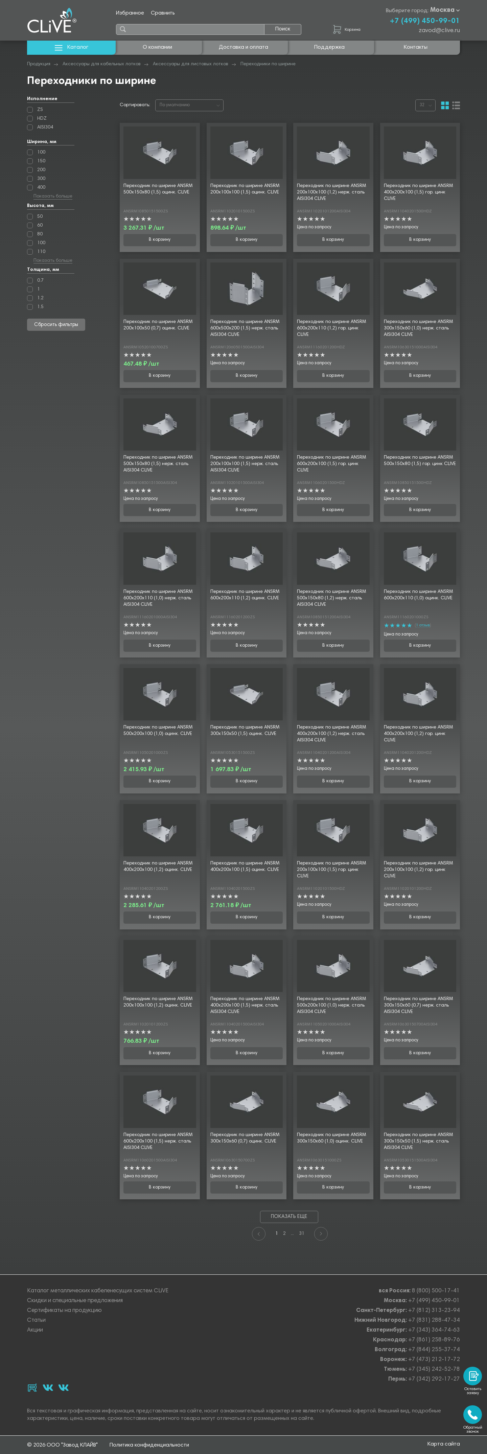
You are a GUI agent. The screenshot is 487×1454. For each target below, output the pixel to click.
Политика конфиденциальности (149, 1445)
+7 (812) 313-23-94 (434, 1311)
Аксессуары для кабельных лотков (102, 64)
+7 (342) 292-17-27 (434, 1379)
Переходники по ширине (268, 64)
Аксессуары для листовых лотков (190, 64)
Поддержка (329, 47)
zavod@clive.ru (439, 31)
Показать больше (52, 197)
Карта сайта (443, 1445)
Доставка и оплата (243, 47)
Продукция (38, 64)
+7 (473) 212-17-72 (434, 1360)
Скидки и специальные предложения (75, 1301)
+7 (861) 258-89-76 (434, 1340)
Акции (35, 1330)
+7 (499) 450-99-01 (425, 21)
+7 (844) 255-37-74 (434, 1350)
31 (301, 1233)
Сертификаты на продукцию (64, 1311)
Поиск (282, 29)
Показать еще (289, 1216)
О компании (157, 47)
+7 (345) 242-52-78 (434, 1369)
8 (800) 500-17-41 (436, 1291)
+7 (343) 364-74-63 (434, 1330)
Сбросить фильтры (56, 324)
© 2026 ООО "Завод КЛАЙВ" (62, 1445)
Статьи (36, 1320)
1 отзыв (423, 625)
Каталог (71, 47)
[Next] (321, 1234)
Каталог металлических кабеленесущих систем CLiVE (97, 1291)
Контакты (415, 47)
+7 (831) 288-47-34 (434, 1320)
